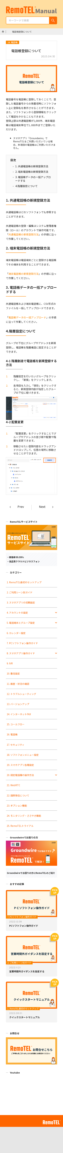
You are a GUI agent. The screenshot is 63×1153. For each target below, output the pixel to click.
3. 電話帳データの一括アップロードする (33, 178)
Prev (20, 507)
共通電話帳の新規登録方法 (23, 234)
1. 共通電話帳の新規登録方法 (31, 166)
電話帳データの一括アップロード (27, 317)
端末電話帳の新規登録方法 (23, 273)
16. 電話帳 (12, 42)
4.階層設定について (26, 186)
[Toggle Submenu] (56, 612)
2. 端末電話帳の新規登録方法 (31, 171)
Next (42, 507)
